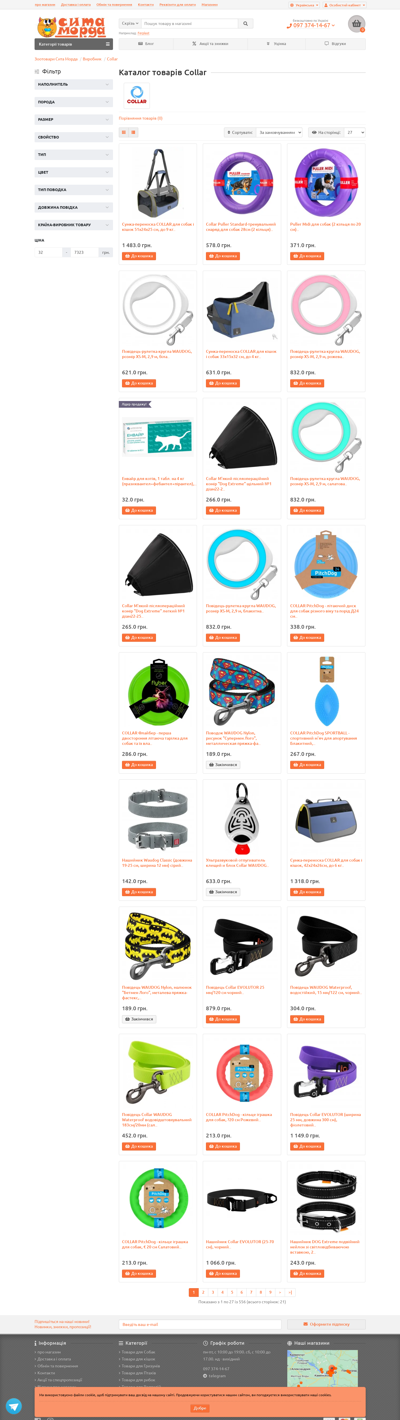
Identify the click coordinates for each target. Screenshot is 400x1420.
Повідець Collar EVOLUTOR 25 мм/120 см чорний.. (235, 990)
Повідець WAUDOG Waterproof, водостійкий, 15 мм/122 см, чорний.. (326, 990)
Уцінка (276, 44)
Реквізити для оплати (177, 4)
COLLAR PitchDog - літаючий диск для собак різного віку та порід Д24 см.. (324, 611)
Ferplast (143, 33)
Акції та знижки (210, 44)
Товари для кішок (137, 1359)
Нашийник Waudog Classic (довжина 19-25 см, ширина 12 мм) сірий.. (157, 863)
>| (290, 1292)
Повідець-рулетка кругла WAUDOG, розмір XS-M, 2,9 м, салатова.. (325, 481)
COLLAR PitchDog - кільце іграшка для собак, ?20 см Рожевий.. (239, 1117)
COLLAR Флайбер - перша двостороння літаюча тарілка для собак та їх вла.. (155, 738)
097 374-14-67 (216, 1369)
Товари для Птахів (137, 1373)
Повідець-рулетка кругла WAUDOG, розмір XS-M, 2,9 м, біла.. (157, 354)
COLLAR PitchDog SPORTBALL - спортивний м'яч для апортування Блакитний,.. (323, 738)
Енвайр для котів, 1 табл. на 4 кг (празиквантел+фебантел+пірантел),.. (158, 481)
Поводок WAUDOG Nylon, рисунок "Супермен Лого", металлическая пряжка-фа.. (233, 738)
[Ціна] (49, 252)
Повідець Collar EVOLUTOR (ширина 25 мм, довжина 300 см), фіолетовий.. (325, 1119)
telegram (216, 1376)
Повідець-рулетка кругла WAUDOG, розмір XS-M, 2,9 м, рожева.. (325, 354)
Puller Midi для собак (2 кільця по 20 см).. (325, 227)
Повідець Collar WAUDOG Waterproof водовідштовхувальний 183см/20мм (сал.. (157, 1119)
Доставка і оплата (76, 4)
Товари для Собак (137, 1352)
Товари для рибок (137, 1380)
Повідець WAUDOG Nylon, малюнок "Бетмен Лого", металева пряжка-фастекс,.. (157, 992)
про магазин (45, 4)
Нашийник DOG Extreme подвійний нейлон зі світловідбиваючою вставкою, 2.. (325, 1246)
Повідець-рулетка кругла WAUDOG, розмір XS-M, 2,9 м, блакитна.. (241, 608)
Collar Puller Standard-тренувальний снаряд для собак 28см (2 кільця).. (241, 227)
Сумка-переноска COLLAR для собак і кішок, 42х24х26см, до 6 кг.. (326, 863)
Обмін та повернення (114, 4)
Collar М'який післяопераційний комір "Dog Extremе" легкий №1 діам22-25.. (153, 611)
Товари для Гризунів (139, 1366)
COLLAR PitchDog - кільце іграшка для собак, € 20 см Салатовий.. (155, 1244)
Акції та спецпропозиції (58, 1380)
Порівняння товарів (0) (141, 118)
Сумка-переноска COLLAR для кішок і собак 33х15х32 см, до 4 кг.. (241, 354)
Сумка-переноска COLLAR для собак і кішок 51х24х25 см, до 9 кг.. (158, 227)
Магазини (210, 4)
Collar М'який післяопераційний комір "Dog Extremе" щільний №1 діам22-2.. (239, 483)
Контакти (146, 4)
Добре (200, 1408)
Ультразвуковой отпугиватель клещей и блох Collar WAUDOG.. (237, 863)
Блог (146, 44)
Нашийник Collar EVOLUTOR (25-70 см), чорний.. (240, 1244)
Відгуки (335, 44)
